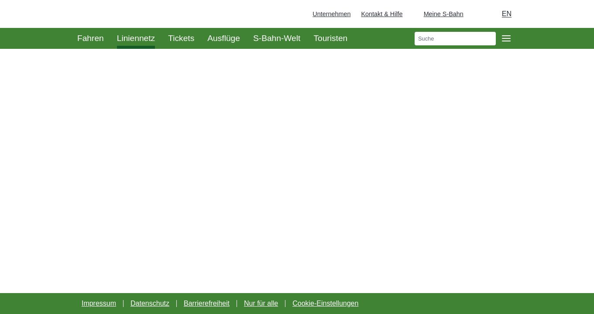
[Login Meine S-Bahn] (438, 14)
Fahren (90, 38)
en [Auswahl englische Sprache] (507, 13)
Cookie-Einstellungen (325, 303)
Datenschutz (149, 303)
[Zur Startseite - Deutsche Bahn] (574, 14)
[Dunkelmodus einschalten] (478, 14)
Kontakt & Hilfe (381, 13)
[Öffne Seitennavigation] (506, 38)
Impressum (99, 303)
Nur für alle (261, 303)
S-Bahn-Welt (276, 38)
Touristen (330, 38)
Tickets (181, 38)
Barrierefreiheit (207, 303)
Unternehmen (331, 13)
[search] (455, 38)
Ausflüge (223, 38)
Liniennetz (136, 38)
